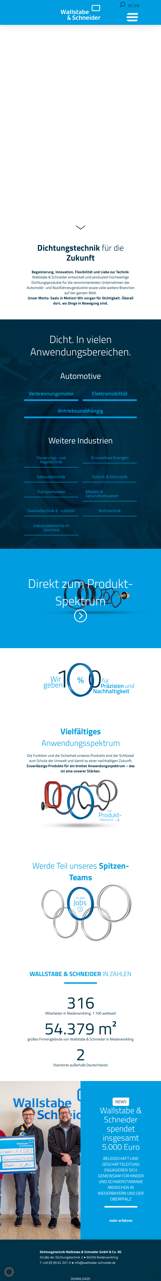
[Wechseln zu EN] (137, 6)
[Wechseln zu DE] (130, 6)
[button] (122, 5)
